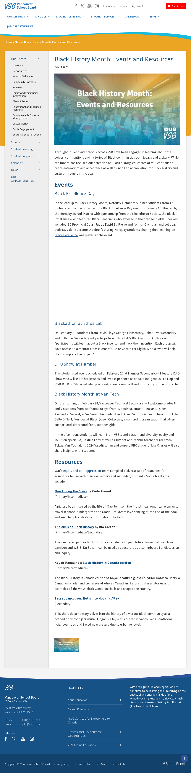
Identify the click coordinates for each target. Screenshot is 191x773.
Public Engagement (23, 129)
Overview (18, 65)
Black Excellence (66, 235)
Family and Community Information (25, 94)
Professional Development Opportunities (94, 733)
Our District (18, 16)
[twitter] (82, 6)
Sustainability (20, 123)
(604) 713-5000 (31, 720)
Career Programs (94, 709)
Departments (20, 71)
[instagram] (97, 6)
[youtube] (89, 6)
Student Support (105, 16)
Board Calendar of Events (27, 134)
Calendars (134, 16)
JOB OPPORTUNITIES (20, 26)
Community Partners (24, 82)
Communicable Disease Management (26, 117)
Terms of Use (83, 764)
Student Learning (70, 16)
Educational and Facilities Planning (27, 108)
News (154, 16)
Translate (109, 6)
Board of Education (23, 76)
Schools (42, 16)
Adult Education (94, 700)
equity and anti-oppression (82, 470)
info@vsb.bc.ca (31, 724)
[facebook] (76, 6)
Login (123, 6)
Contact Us (118, 764)
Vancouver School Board (35, 764)
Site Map (101, 764)
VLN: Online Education (94, 745)
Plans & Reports (22, 101)
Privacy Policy (61, 764)
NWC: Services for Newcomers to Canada (94, 720)
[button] (40, 59)
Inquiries (17, 87)
